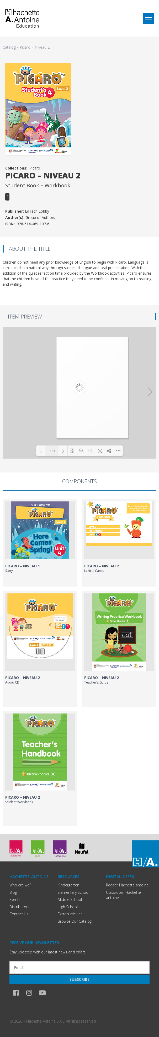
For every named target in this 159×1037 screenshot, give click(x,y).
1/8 (52, 451)
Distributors (19, 906)
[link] (40, 543)
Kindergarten (68, 884)
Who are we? (20, 884)
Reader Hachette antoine (127, 884)
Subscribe (79, 979)
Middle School (70, 899)
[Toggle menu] (148, 18)
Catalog (9, 47)
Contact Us (18, 913)
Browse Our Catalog (75, 921)
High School (68, 906)
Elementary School (73, 892)
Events (14, 899)
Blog (13, 892)
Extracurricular (70, 913)
